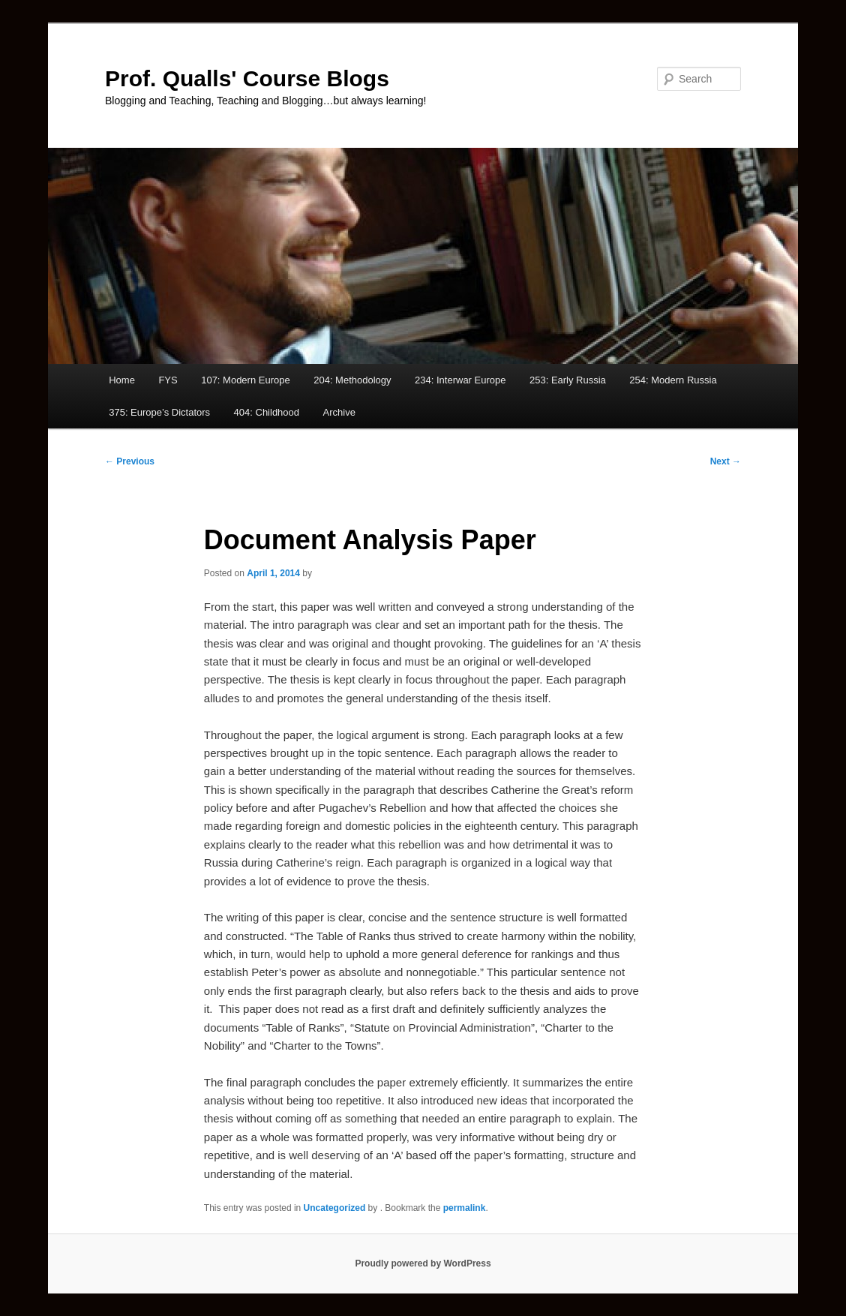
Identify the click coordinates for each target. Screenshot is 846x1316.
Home (122, 380)
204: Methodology (352, 380)
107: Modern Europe (245, 380)
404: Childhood (266, 412)
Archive (339, 412)
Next (725, 461)
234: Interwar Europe (460, 380)
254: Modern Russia (672, 380)
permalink (464, 1208)
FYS (167, 380)
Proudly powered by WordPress (422, 1263)
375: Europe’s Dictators (159, 412)
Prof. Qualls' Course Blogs (247, 78)
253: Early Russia (568, 380)
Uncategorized (335, 1208)
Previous (129, 461)
